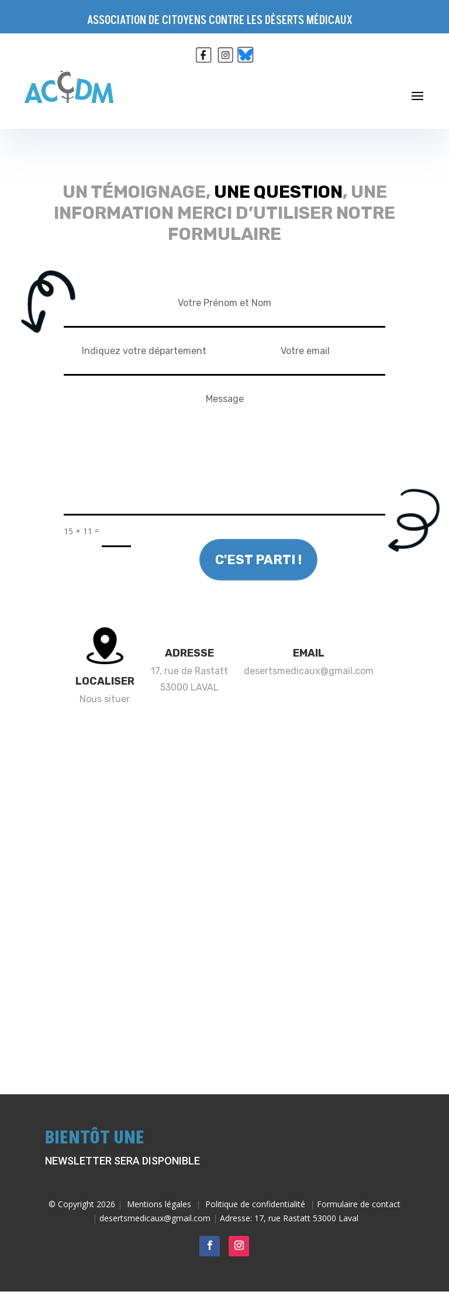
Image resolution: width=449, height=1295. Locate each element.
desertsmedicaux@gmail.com (309, 670)
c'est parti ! (258, 560)
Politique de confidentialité (255, 1204)
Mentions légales (159, 1204)
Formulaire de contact (358, 1204)
